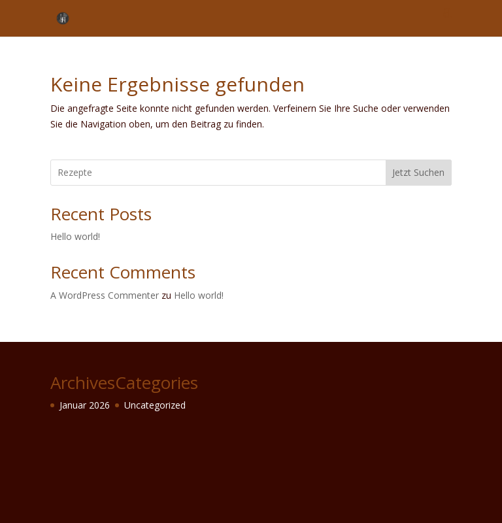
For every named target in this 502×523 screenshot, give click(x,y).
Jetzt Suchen (418, 172)
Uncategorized (155, 405)
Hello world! (75, 236)
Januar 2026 (84, 405)
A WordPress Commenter (104, 295)
